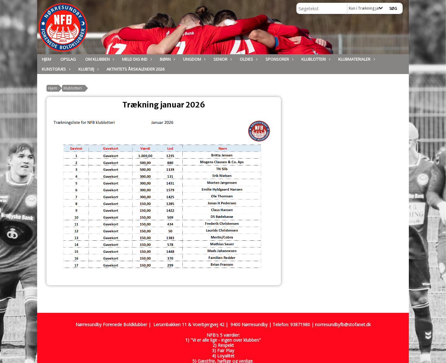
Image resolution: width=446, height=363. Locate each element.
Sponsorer (278, 59)
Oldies (248, 59)
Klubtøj (87, 69)
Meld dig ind (136, 59)
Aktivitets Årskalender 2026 (135, 69)
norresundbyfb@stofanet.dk (343, 324)
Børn (167, 59)
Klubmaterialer (356, 59)
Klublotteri (315, 59)
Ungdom (193, 59)
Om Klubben (99, 59)
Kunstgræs (55, 69)
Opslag (68, 59)
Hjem (46, 59)
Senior (221, 59)
